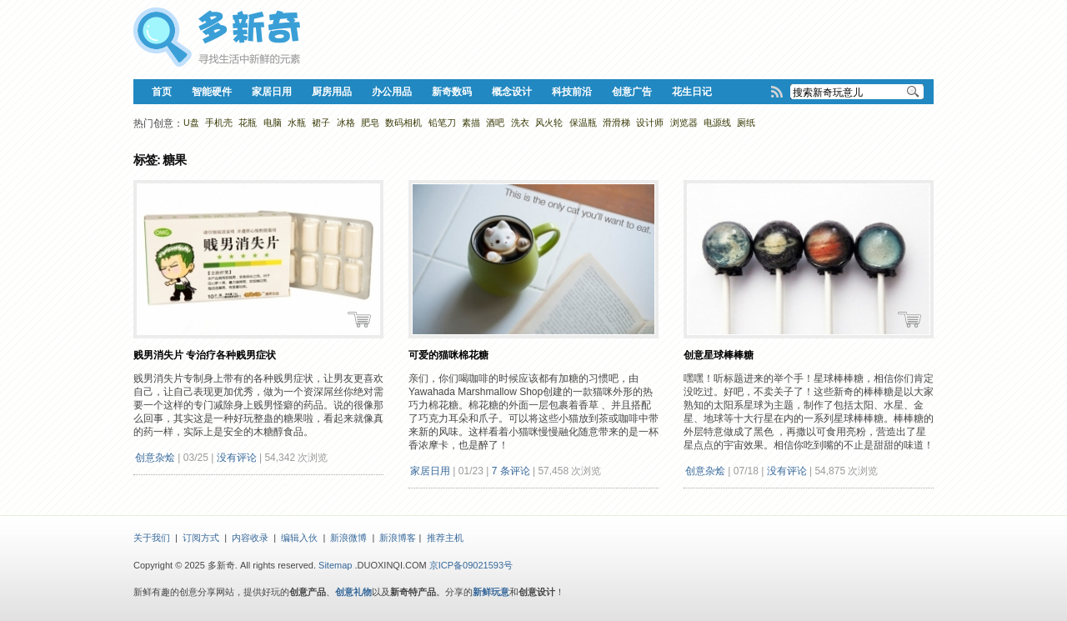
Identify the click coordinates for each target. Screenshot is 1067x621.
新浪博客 (397, 538)
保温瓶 (583, 123)
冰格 (346, 123)
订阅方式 (201, 538)
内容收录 (250, 538)
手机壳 (219, 123)
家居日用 (272, 92)
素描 (471, 123)
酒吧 (495, 123)
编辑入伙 (299, 538)
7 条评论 (511, 471)
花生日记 (692, 92)
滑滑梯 (616, 123)
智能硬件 (212, 92)
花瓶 (247, 123)
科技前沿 (572, 92)
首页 (162, 92)
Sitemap (335, 565)
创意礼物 (353, 592)
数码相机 (403, 123)
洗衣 (520, 123)
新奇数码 (452, 92)
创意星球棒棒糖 (719, 355)
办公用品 (392, 92)
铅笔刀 (442, 123)
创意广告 (632, 92)
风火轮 (549, 123)
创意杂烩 (155, 457)
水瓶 (297, 123)
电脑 (272, 123)
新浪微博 (348, 538)
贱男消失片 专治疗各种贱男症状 (204, 355)
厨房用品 (332, 92)
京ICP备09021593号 (471, 565)
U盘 (191, 123)
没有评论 (237, 457)
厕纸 (746, 123)
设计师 (650, 123)
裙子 (321, 123)
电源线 (717, 123)
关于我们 (151, 538)
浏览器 (684, 123)
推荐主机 (445, 538)
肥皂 (370, 123)
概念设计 (512, 92)
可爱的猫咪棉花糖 (448, 355)
